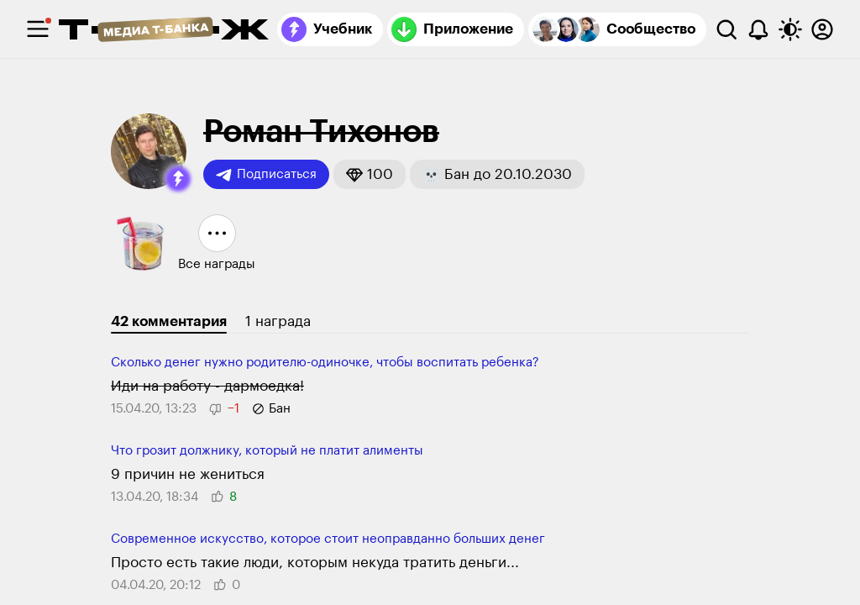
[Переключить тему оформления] (790, 29)
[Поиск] (726, 29)
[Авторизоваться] (822, 29)
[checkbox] (37, 29)
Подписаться (266, 174)
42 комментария (169, 321)
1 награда (278, 321)
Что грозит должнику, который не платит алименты (267, 451)
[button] (178, 179)
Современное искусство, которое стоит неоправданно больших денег (328, 539)
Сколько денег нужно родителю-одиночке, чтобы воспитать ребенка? (325, 362)
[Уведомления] (758, 29)
